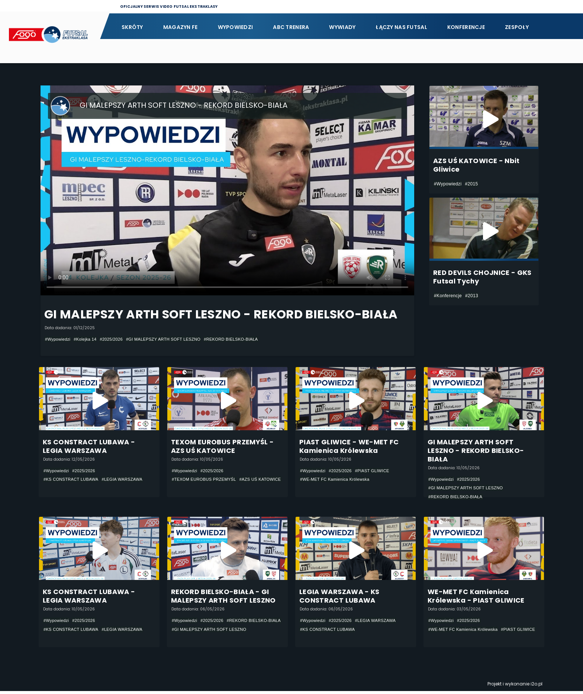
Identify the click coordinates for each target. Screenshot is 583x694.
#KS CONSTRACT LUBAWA (73, 480)
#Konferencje (448, 295)
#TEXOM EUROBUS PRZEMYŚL (207, 480)
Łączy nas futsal (401, 27)
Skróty (132, 27)
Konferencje (466, 27)
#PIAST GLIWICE (377, 471)
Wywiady (342, 27)
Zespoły (517, 27)
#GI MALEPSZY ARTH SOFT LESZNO (172, 339)
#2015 (471, 184)
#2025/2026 (116, 339)
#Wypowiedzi (59, 339)
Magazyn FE (180, 27)
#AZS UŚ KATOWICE (194, 489)
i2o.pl (536, 687)
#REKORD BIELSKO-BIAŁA (246, 339)
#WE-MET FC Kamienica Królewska (338, 480)
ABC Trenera (291, 27)
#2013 (471, 295)
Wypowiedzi (235, 27)
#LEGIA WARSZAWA (129, 480)
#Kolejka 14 (88, 339)
